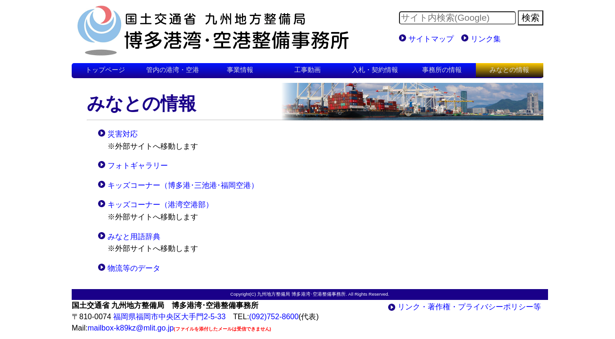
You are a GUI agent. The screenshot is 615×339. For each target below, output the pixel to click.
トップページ (105, 69)
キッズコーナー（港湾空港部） (160, 205)
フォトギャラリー (138, 165)
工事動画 (307, 69)
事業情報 (240, 69)
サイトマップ (431, 39)
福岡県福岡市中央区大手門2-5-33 (169, 317)
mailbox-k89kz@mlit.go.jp (131, 328)
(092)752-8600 (274, 317)
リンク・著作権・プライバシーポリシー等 (469, 307)
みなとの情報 (509, 69)
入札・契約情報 (375, 69)
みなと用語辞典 (134, 237)
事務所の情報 (442, 69)
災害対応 (123, 134)
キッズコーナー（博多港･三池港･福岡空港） (183, 185)
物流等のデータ (134, 268)
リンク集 (486, 39)
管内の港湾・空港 (172, 69)
